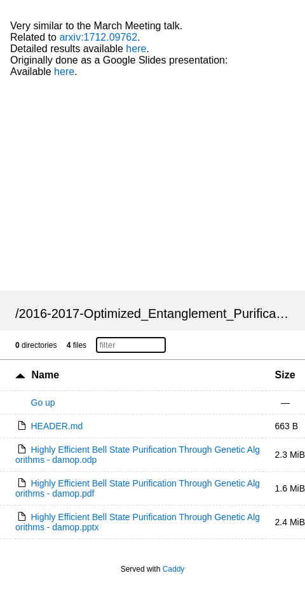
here (136, 48)
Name (45, 374)
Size (285, 374)
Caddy (174, 569)
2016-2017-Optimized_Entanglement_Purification (158, 313)
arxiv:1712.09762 (98, 37)
